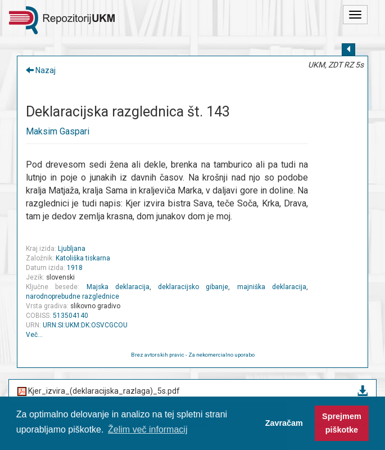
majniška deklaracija (271, 287)
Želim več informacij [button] (147, 429)
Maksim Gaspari (57, 131)
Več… (34, 335)
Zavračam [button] (284, 423)
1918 (75, 268)
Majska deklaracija (118, 287)
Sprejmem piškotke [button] (341, 423)
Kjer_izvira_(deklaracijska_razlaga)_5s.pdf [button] (192, 391)
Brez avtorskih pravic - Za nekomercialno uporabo (193, 355)
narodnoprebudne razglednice (72, 296)
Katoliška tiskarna (83, 258)
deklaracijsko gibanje (193, 287)
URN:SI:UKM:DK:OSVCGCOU (85, 325)
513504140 (70, 316)
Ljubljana (71, 249)
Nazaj (41, 70)
